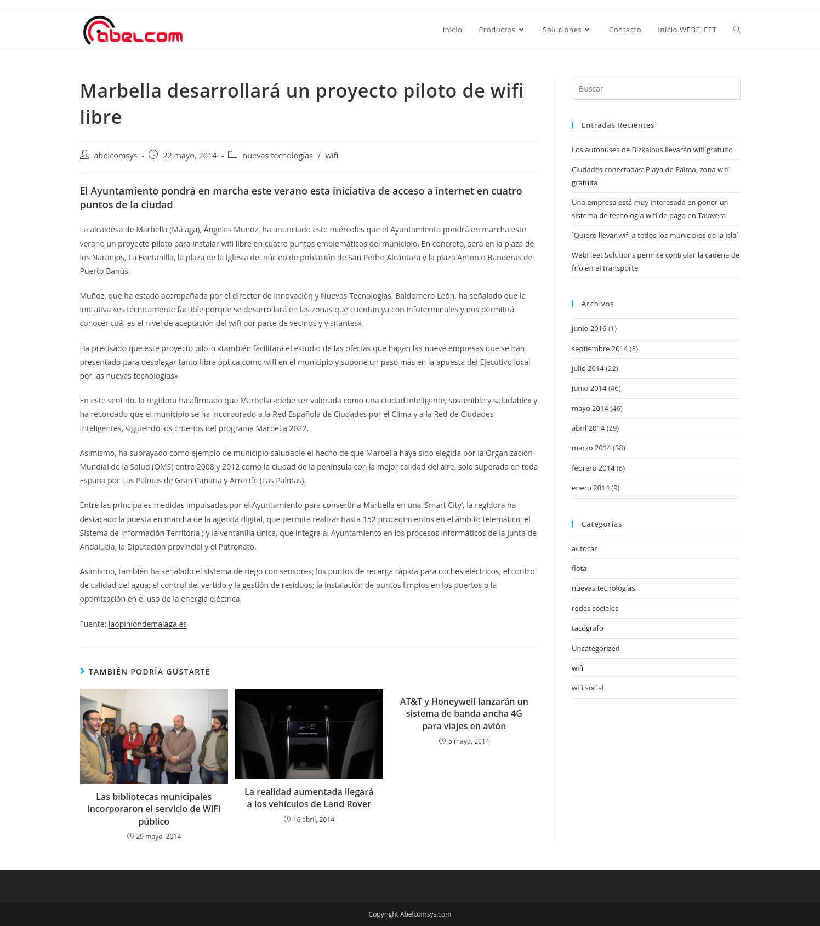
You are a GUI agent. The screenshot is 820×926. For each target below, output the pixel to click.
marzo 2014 (591, 448)
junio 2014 (589, 388)
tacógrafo (587, 628)
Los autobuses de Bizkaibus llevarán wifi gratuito (652, 150)
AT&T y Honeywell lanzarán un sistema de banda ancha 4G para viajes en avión (464, 713)
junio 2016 (589, 328)
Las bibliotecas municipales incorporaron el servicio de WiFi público (153, 809)
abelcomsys (116, 155)
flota (579, 568)
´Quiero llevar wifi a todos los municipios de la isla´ (655, 235)
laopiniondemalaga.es (148, 624)
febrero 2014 (593, 468)
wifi (332, 155)
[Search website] (737, 29)
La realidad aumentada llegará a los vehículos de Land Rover (308, 798)
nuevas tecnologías (277, 155)
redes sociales (595, 608)
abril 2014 (588, 428)
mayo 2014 (590, 408)
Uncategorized (596, 648)
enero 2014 (591, 488)
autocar (584, 548)
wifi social (587, 688)
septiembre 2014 (600, 348)
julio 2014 (588, 368)
